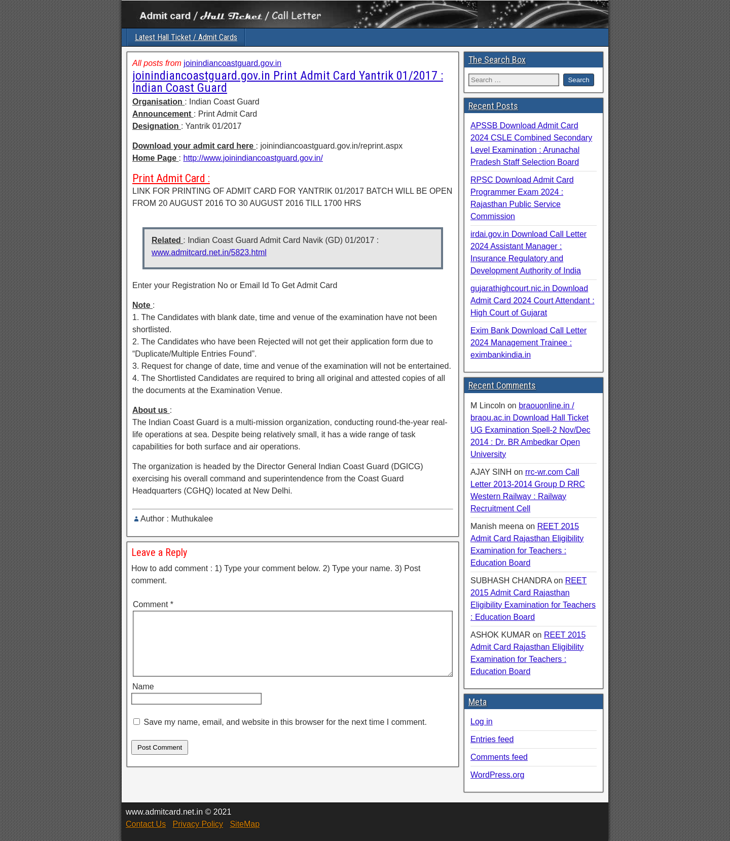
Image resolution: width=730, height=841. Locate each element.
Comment (153, 604)
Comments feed (499, 757)
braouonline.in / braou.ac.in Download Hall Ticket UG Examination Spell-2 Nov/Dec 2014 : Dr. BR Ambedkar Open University (530, 430)
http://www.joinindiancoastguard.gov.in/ (252, 158)
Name (143, 698)
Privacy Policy (197, 824)
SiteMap (245, 824)
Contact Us (146, 824)
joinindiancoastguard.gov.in (232, 63)
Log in (481, 721)
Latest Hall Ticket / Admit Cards (186, 37)
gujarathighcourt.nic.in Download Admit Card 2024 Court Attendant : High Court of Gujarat (532, 300)
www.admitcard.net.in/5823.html (209, 252)
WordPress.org (497, 774)
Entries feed (492, 739)
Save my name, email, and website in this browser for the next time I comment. (284, 734)
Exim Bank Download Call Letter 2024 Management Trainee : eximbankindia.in (528, 342)
